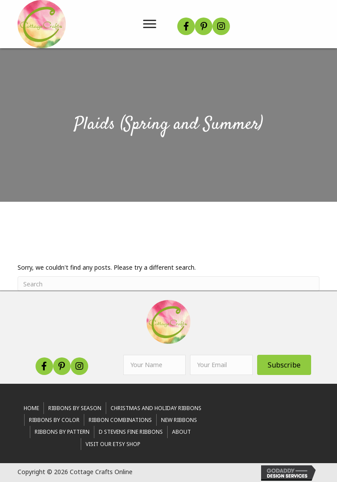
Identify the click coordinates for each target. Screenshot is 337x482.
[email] (221, 365)
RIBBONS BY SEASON (74, 408)
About (181, 432)
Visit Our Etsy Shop (113, 444)
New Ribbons (179, 420)
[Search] (168, 283)
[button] (186, 26)
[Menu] (150, 24)
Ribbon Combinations (120, 420)
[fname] (154, 365)
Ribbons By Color (54, 420)
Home (31, 408)
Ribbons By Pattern (62, 432)
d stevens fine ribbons (131, 432)
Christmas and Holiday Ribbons (156, 408)
